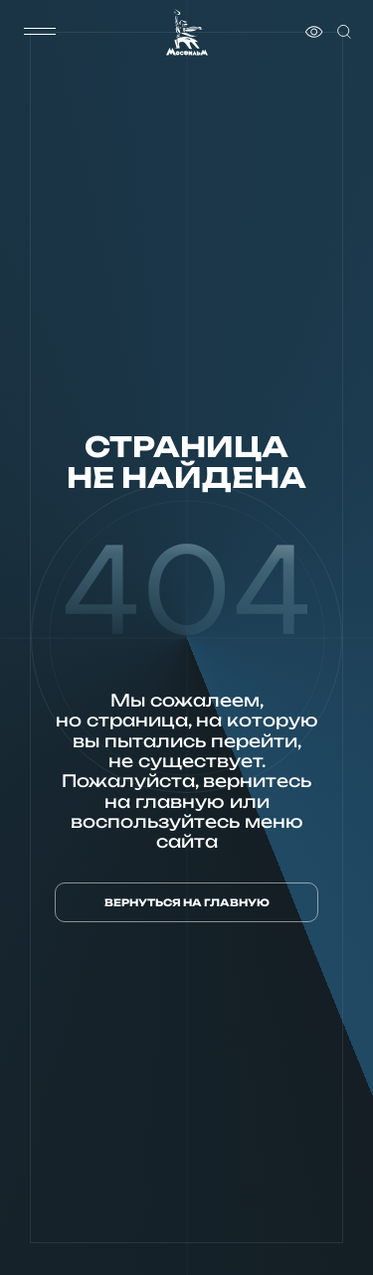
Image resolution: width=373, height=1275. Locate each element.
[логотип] (187, 32)
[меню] (40, 32)
